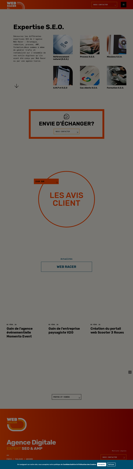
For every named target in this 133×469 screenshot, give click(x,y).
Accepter (101, 464)
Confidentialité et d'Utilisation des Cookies (79, 464)
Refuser (111, 464)
